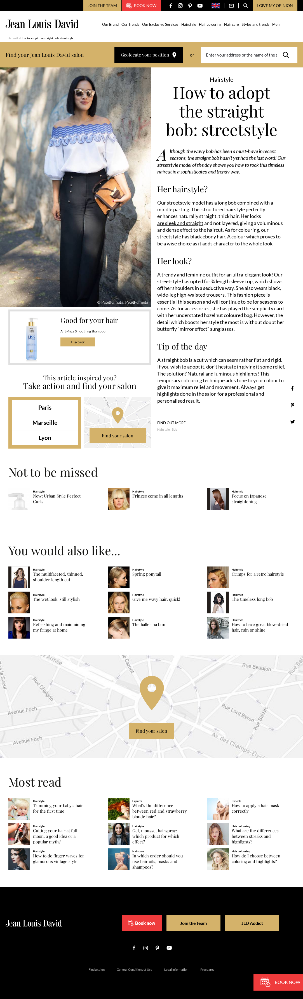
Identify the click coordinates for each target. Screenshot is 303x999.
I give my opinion (275, 5)
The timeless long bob (252, 599)
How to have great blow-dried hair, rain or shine (260, 627)
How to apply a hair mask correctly (255, 808)
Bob (174, 429)
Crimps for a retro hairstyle (258, 574)
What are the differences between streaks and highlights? (255, 836)
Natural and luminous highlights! (223, 373)
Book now (141, 5)
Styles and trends (255, 24)
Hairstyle (188, 24)
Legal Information (176, 969)
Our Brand (110, 24)
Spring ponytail (146, 574)
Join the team (102, 5)
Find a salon (97, 969)
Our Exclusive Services (160, 24)
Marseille (44, 422)
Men (275, 24)
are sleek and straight (180, 223)
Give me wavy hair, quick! (156, 599)
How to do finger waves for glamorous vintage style (58, 858)
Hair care (231, 24)
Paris (44, 407)
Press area (207, 969)
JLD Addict (252, 923)
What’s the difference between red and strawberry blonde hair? (159, 811)
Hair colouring (210, 24)
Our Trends (130, 24)
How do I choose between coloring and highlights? (256, 858)
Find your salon (117, 435)
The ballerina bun (148, 624)
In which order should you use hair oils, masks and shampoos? (157, 861)
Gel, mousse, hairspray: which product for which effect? (155, 836)
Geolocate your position (149, 55)
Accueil (13, 38)
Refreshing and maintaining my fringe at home (59, 627)
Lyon (45, 437)
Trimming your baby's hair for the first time (58, 808)
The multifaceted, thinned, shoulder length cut (58, 576)
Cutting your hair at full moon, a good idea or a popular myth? (55, 836)
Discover (77, 342)
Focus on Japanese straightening (249, 498)
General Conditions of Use (134, 969)
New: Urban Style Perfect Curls (57, 498)
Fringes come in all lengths (157, 496)
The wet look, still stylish (56, 599)
